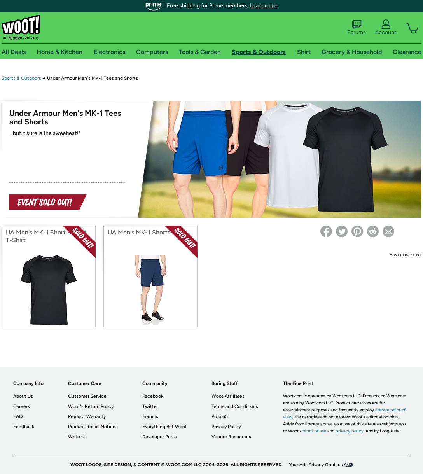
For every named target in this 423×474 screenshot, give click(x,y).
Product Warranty (87, 416)
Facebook (152, 396)
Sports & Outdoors (21, 78)
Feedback (23, 426)
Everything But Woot (164, 426)
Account (385, 27)
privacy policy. (350, 431)
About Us (23, 396)
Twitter (150, 406)
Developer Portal (160, 436)
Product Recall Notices (93, 426)
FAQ (18, 416)
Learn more (264, 5)
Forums (356, 27)
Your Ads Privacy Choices (316, 464)
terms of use (314, 431)
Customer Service (87, 396)
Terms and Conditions (235, 406)
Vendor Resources (231, 436)
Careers (21, 406)
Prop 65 (220, 416)
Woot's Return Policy (91, 406)
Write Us (77, 436)
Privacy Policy (226, 426)
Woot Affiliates (228, 396)
